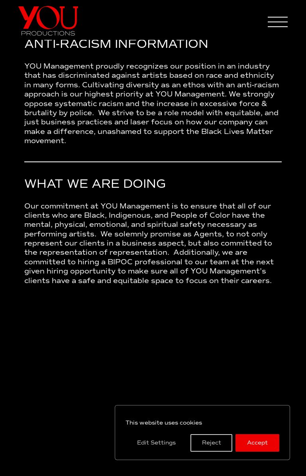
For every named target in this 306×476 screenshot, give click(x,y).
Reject (211, 442)
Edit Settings (156, 442)
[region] (202, 432)
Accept (257, 442)
